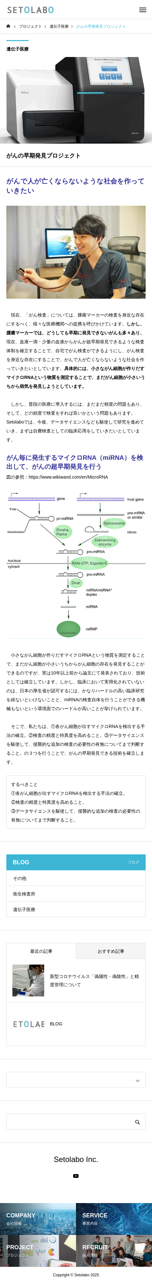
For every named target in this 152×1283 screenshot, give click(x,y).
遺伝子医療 (17, 49)
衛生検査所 (24, 893)
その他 (19, 878)
